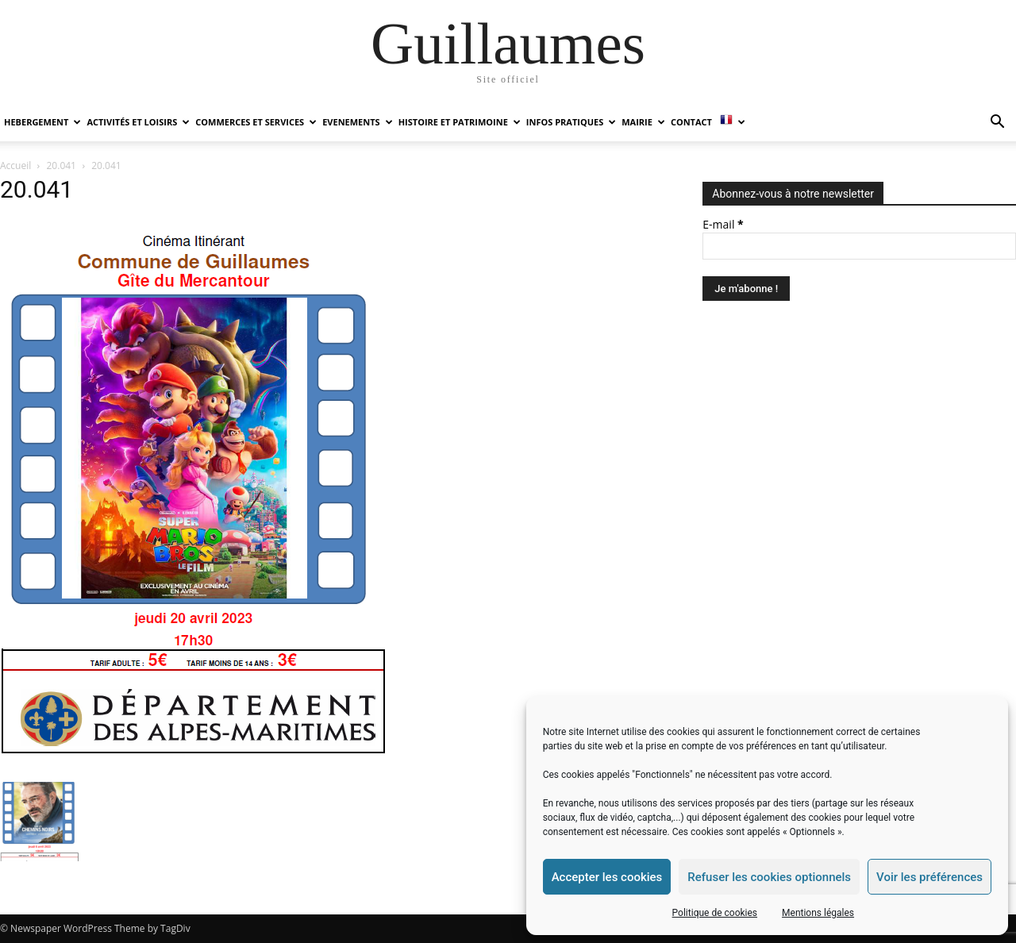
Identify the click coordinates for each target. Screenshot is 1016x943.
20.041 (61, 165)
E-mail (722, 224)
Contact (691, 122)
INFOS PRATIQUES (571, 122)
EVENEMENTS (357, 122)
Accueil (15, 165)
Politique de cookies (714, 912)
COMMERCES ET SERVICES (256, 122)
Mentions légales (818, 912)
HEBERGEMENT (42, 122)
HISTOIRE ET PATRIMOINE (459, 122)
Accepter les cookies (607, 877)
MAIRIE (643, 122)
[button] (997, 123)
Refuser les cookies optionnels (769, 877)
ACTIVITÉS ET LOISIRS (138, 122)
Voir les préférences (929, 877)
